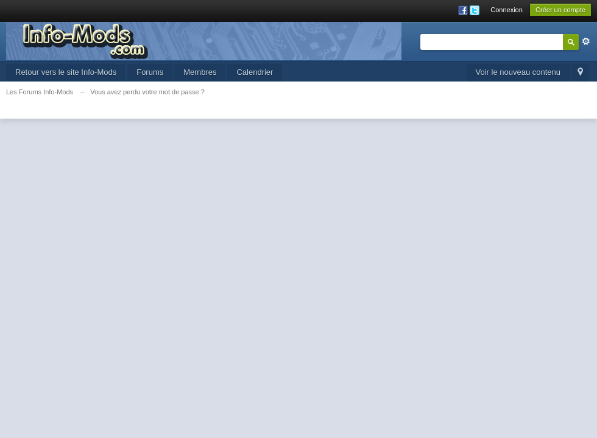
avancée (586, 41)
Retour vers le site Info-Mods (65, 72)
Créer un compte (560, 9)
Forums (149, 72)
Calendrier (254, 72)
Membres (199, 72)
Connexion (506, 9)
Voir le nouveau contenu (518, 72)
